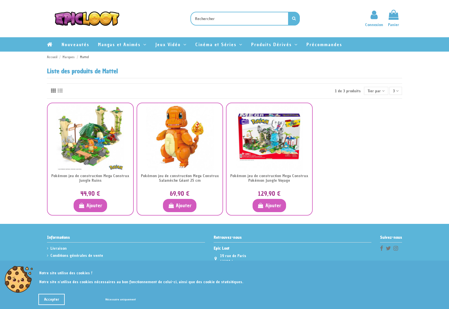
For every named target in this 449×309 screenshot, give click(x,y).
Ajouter (90, 205)
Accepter (51, 299)
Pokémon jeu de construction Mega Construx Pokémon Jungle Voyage (269, 178)
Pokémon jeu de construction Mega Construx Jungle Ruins (90, 178)
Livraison (58, 248)
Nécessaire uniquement (120, 299)
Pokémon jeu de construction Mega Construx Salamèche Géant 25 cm (180, 178)
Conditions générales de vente (76, 255)
